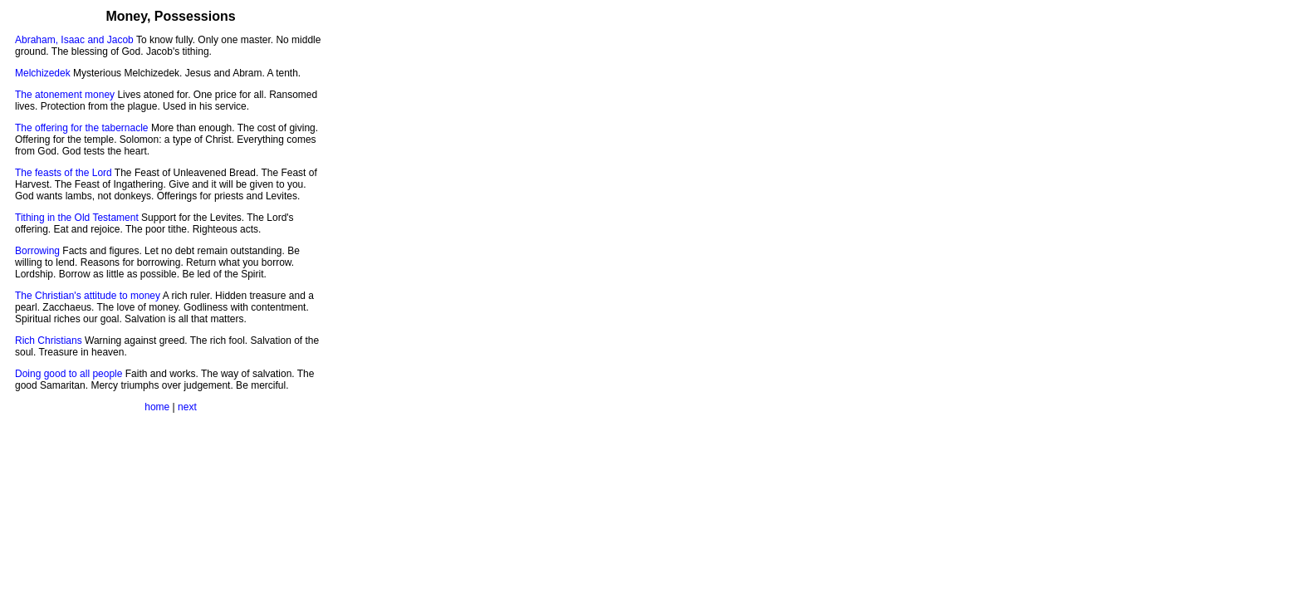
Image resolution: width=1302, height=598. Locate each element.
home (156, 407)
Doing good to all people (68, 374)
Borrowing (37, 251)
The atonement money (65, 94)
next (187, 407)
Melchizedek (43, 73)
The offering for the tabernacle (82, 128)
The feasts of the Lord (63, 173)
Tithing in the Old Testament (77, 217)
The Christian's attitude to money (87, 295)
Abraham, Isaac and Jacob (74, 40)
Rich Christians (48, 340)
